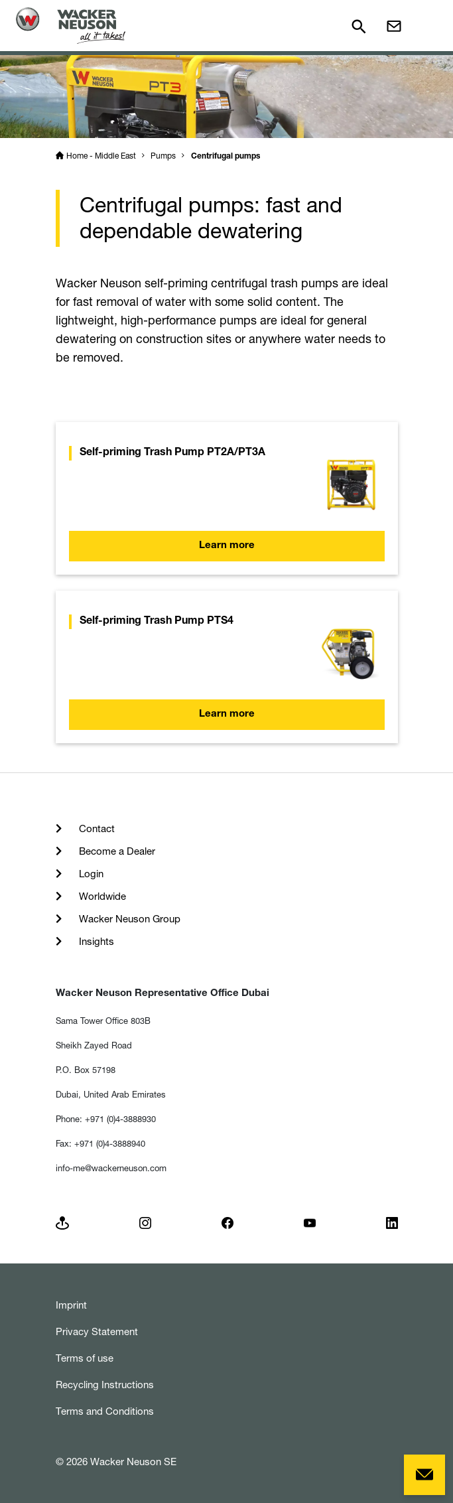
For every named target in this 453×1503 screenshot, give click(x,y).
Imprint (71, 1305)
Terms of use (84, 1358)
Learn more (227, 546)
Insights (95, 941)
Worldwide (101, 896)
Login (89, 873)
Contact (95, 828)
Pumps (163, 156)
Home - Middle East (101, 156)
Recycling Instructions (105, 1384)
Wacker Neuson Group (128, 918)
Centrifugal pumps (225, 157)
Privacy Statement (97, 1331)
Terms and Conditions (105, 1411)
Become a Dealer (115, 851)
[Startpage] (70, 25)
